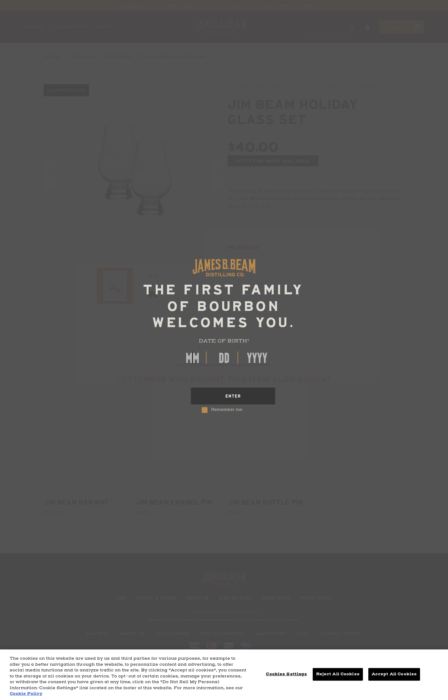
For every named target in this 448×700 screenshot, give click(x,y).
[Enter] (233, 396)
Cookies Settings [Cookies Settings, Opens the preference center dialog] (286, 674)
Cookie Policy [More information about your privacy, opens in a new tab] (26, 693)
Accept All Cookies (394, 674)
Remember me (226, 409)
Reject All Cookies (338, 674)
